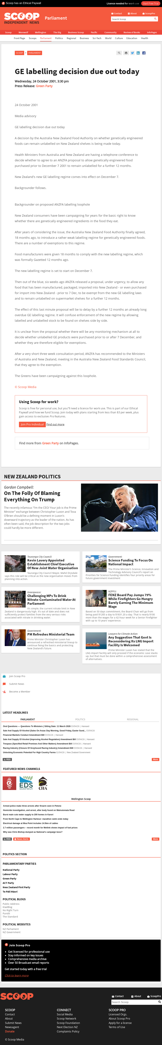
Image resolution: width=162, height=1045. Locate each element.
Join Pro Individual (32, 424)
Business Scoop (76, 32)
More (155, 759)
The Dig (57, 32)
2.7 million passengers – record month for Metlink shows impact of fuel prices (40, 828)
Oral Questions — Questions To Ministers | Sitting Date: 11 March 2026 (37, 726)
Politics (59, 38)
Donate (9, 1031)
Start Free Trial (151, 3)
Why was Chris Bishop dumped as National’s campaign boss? (32, 832)
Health (144, 38)
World (108, 38)
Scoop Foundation (68, 1023)
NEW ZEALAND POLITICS (32, 476)
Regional (71, 38)
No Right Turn (10, 910)
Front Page (19, 38)
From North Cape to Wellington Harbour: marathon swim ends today (35, 819)
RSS (7, 759)
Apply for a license (120, 1023)
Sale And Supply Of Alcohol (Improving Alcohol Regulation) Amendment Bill (39, 739)
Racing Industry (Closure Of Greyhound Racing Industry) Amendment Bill (38, 748)
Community (110, 32)
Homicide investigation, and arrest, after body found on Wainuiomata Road (38, 810)
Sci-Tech (97, 38)
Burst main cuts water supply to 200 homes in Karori (28, 814)
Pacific (94, 32)
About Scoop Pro (119, 1018)
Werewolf (23, 32)
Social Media (65, 1014)
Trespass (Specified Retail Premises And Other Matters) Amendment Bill (37, 744)
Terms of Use (117, 1027)
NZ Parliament (11, 929)
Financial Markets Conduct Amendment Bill (23, 735)
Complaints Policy (68, 1031)
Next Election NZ (67, 1027)
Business (84, 38)
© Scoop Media (14, 1039)
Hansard (85, 726)
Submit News (13, 1023)
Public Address (11, 903)
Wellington (40, 32)
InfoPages (152, 32)
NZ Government (11, 932)
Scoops (32, 38)
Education (131, 38)
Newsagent (12, 1027)
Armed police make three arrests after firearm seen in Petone (32, 806)
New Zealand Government (78, 752)
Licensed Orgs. (118, 1014)
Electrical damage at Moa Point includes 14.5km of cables (30, 823)
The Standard (10, 916)
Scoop (8, 32)
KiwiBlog (7, 907)
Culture (119, 38)
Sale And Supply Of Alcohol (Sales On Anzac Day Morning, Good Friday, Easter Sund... (44, 731)
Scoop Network (66, 1018)
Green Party (44, 86)
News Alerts (21, 839)
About (9, 1018)
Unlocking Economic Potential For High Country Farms (29, 752)
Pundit (6, 913)
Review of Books (132, 32)
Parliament (45, 38)
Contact (10, 1014)
